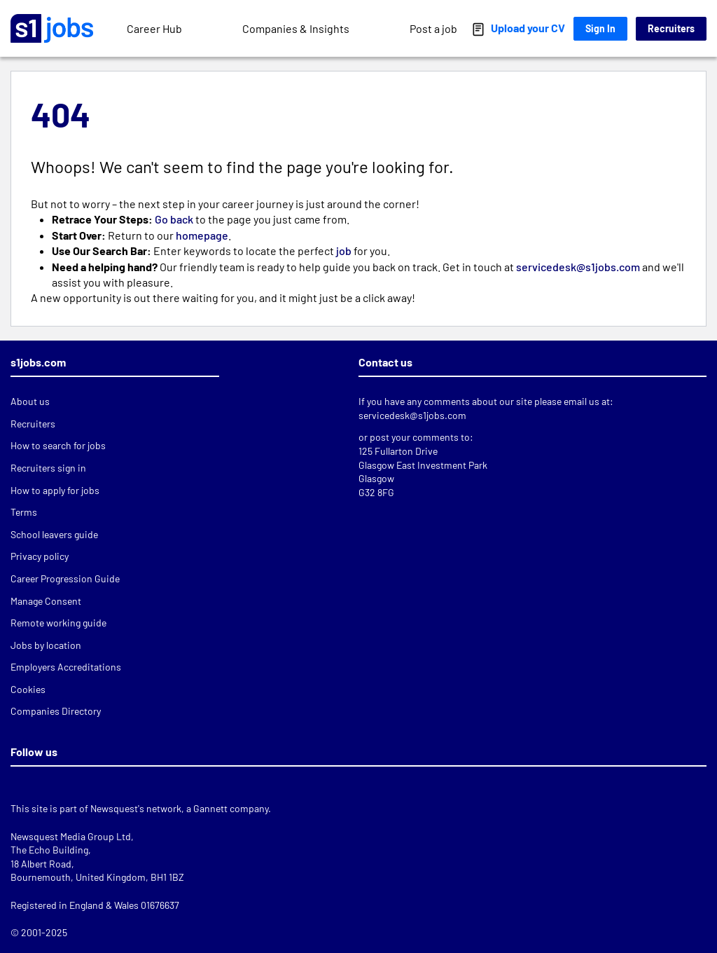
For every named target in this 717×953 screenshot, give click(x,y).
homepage (202, 235)
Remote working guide (58, 623)
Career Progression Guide (65, 578)
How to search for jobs (58, 445)
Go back (174, 219)
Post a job (433, 28)
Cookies (28, 689)
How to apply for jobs (55, 490)
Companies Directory (56, 711)
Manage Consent (46, 601)
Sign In (600, 28)
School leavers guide (54, 534)
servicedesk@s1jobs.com (579, 266)
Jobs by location (46, 645)
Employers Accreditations (66, 667)
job (343, 250)
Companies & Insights (295, 28)
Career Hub (154, 28)
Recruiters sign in (48, 468)
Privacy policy (40, 556)
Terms (24, 512)
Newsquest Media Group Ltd (71, 836)
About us (30, 401)
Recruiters (671, 28)
